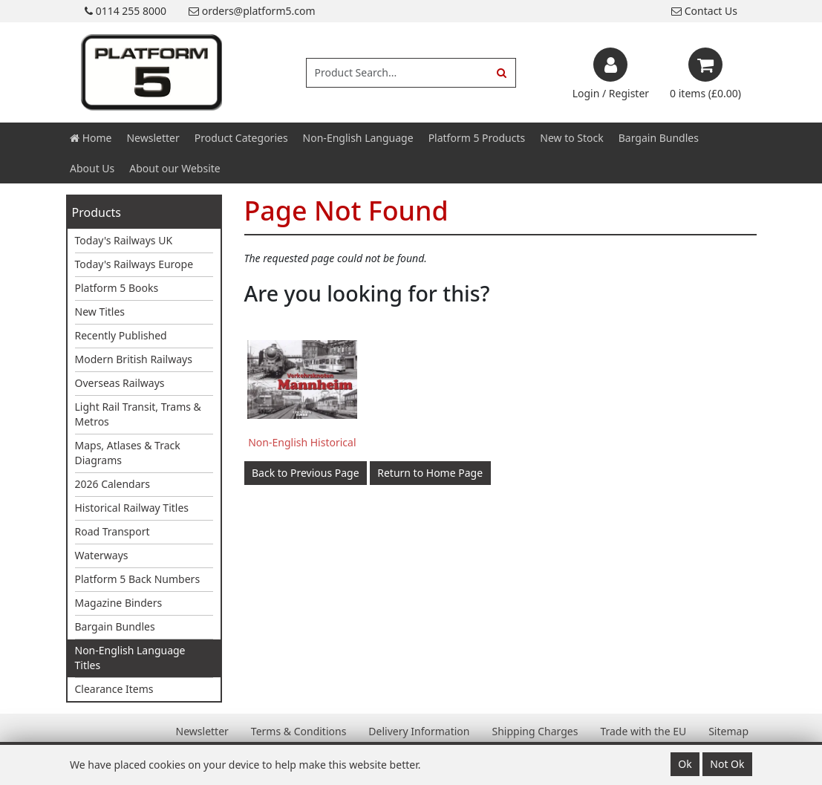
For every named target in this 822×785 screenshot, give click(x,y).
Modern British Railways (133, 359)
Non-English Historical (302, 442)
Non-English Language (358, 138)
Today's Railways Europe (134, 264)
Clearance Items (114, 689)
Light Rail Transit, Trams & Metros (138, 414)
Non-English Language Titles (130, 657)
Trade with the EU (643, 731)
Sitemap (728, 731)
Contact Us (704, 11)
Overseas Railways (120, 383)
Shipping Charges (535, 731)
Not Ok (727, 764)
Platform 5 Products (477, 138)
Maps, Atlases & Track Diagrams (127, 452)
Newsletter (152, 138)
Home (90, 138)
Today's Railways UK (124, 240)
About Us (92, 168)
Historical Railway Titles (132, 508)
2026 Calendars (113, 484)
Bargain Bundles (659, 138)
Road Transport (112, 531)
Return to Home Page (430, 473)
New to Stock (571, 138)
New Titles (100, 311)
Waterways (101, 555)
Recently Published (121, 335)
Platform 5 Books (117, 288)
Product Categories (241, 138)
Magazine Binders (119, 603)
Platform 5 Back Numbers (137, 579)
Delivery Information (418, 731)
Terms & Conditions (299, 731)
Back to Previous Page (305, 473)
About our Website (174, 168)
